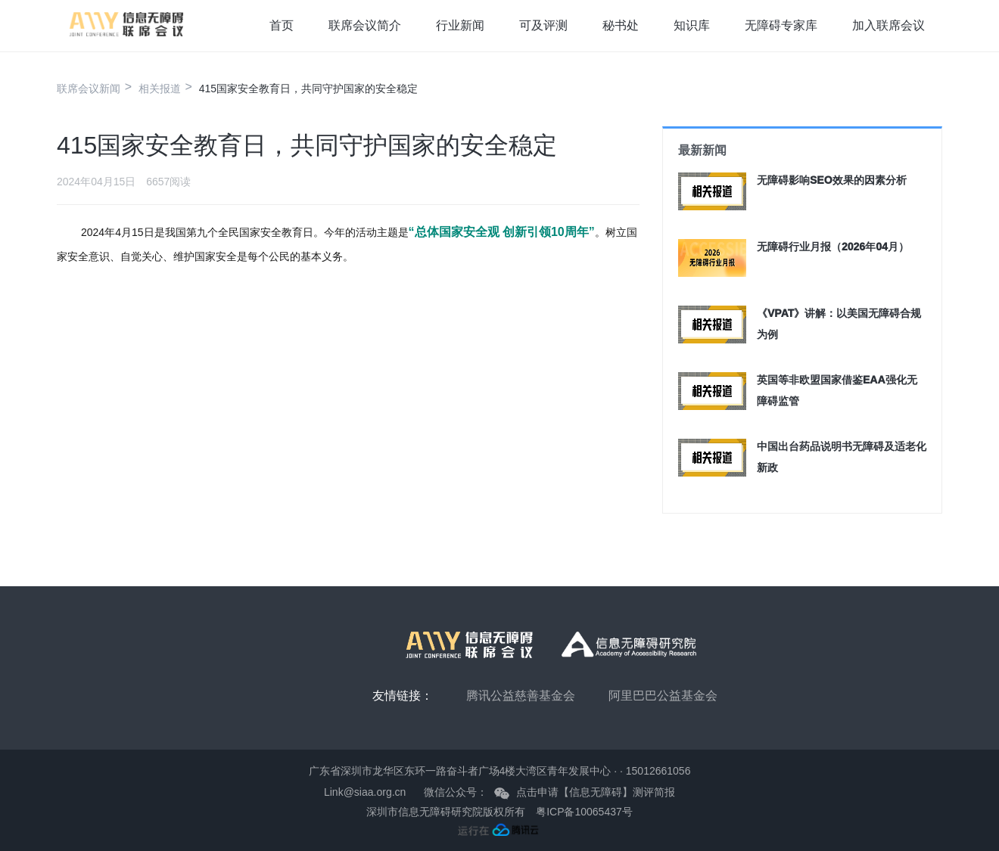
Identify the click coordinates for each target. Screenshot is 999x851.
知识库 (692, 25)
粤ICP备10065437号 (584, 812)
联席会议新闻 (88, 88)
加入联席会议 (888, 25)
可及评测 (543, 25)
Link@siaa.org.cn (365, 792)
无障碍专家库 (781, 25)
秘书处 (620, 25)
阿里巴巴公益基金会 (662, 695)
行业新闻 (460, 25)
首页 (281, 25)
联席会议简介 (364, 25)
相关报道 (159, 88)
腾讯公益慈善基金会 (520, 695)
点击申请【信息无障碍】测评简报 (595, 792)
